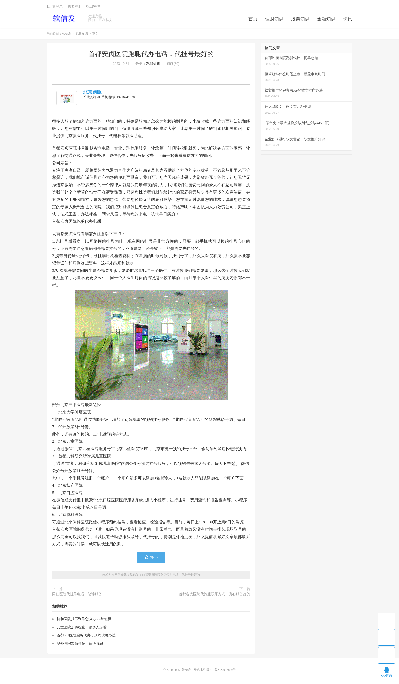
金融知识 (326, 18)
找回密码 (93, 6)
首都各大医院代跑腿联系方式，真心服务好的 (214, 594)
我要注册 (74, 6)
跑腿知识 (82, 33)
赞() (151, 557)
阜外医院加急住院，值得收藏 (80, 643)
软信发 (64, 18)
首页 (253, 18)
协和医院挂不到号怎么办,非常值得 (84, 619)
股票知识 (300, 18)
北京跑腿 (92, 92)
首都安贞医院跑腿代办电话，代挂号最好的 (151, 54)
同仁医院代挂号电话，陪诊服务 (77, 594)
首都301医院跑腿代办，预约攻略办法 (86, 635)
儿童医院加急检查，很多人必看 (82, 627)
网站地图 (199, 670)
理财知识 (274, 18)
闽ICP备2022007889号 (221, 670)
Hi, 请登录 (55, 6)
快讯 (347, 18)
